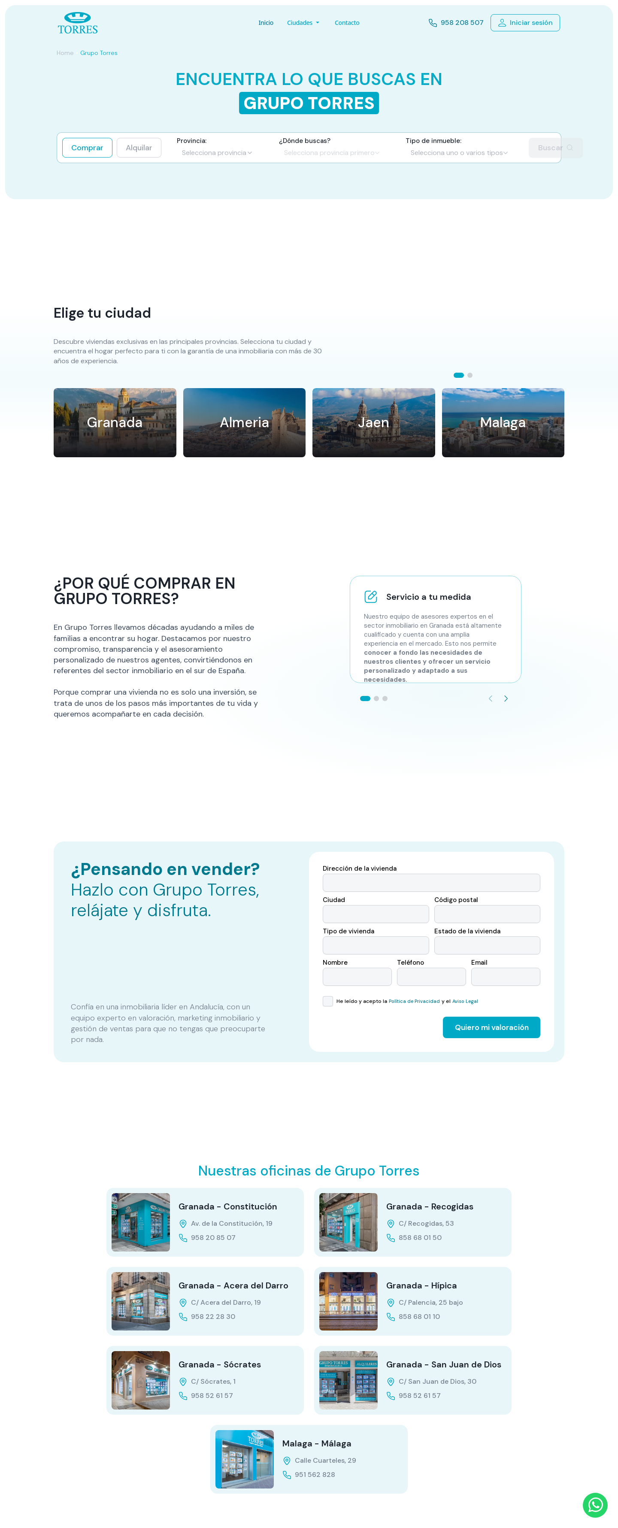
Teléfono (410, 963)
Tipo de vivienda (348, 931)
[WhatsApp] (595, 1505)
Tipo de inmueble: (433, 141)
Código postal (456, 900)
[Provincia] (217, 153)
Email (479, 963)
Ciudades (304, 22)
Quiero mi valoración (492, 1027)
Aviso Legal (465, 1001)
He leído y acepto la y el (406, 1001)
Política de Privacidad (414, 1001)
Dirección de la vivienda (360, 869)
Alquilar (139, 148)
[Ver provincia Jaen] (373, 422)
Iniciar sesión (525, 22)
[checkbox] (328, 1001)
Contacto (347, 22)
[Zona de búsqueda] (332, 153)
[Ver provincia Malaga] (503, 422)
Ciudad (334, 900)
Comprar (87, 148)
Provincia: (191, 141)
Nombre (335, 963)
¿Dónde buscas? (304, 141)
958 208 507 (456, 22)
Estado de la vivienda (467, 931)
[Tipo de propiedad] (459, 153)
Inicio (265, 22)
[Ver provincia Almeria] (244, 422)
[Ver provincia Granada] (115, 422)
